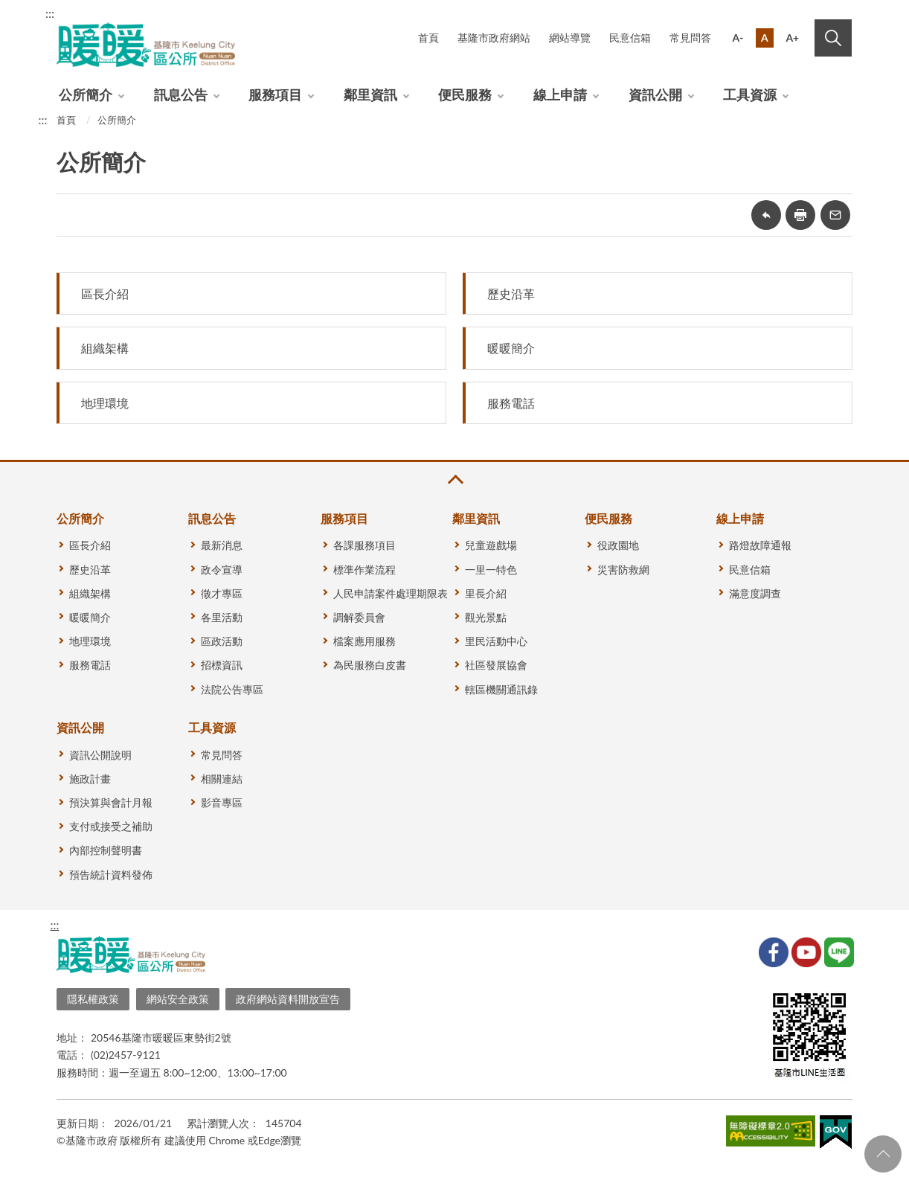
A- (738, 37)
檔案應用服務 (364, 641)
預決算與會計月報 (110, 802)
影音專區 (221, 802)
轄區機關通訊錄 (501, 689)
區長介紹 (105, 293)
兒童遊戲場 (491, 545)
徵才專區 (221, 593)
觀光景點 (486, 617)
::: (49, 13)
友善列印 (800, 215)
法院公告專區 (232, 689)
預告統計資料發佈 (110, 874)
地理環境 (105, 403)
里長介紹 (486, 593)
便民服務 (465, 94)
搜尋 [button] (833, 38)
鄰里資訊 (370, 94)
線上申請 (560, 94)
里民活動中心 (496, 641)
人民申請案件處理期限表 (390, 593)
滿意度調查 (755, 593)
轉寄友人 (835, 215)
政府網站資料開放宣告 (288, 999)
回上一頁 (766, 215)
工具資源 (750, 94)
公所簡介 (85, 94)
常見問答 (690, 37)
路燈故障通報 (760, 545)
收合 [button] (454, 479)
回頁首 (883, 1154)
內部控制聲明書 (105, 850)
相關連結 (221, 778)
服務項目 (275, 94)
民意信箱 (630, 37)
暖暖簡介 (511, 348)
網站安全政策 (178, 999)
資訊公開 (655, 94)
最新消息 (221, 545)
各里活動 (221, 617)
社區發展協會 (496, 664)
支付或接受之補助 (110, 826)
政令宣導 (221, 569)
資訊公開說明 (100, 754)
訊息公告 (181, 94)
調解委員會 (359, 617)
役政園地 (618, 545)
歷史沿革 (511, 293)
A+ (792, 37)
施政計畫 (90, 778)
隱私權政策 (93, 999)
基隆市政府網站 (493, 37)
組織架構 (105, 348)
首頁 (428, 37)
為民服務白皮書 (369, 664)
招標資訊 (221, 664)
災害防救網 (623, 569)
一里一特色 (491, 569)
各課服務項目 (364, 545)
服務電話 (511, 403)
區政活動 (221, 641)
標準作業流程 (364, 569)
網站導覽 (570, 37)
